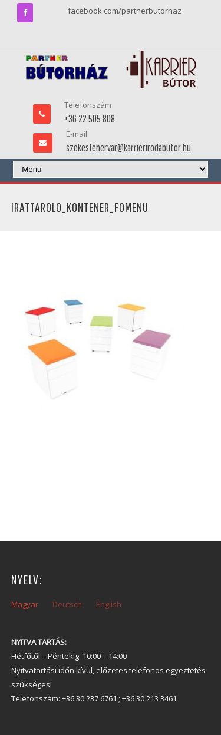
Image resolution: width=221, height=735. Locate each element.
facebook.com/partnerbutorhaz (125, 10)
